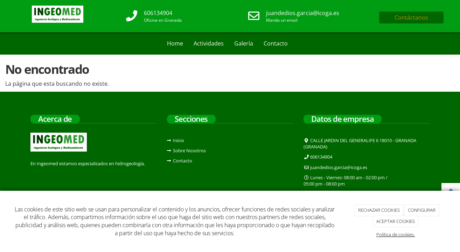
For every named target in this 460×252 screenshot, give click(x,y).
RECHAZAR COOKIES (379, 210)
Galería (243, 43)
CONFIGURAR (421, 210)
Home (175, 43)
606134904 (158, 13)
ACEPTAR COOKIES (395, 221)
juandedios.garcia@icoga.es (302, 13)
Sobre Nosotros (189, 150)
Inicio (178, 140)
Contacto (276, 43)
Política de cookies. (395, 234)
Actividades (209, 43)
